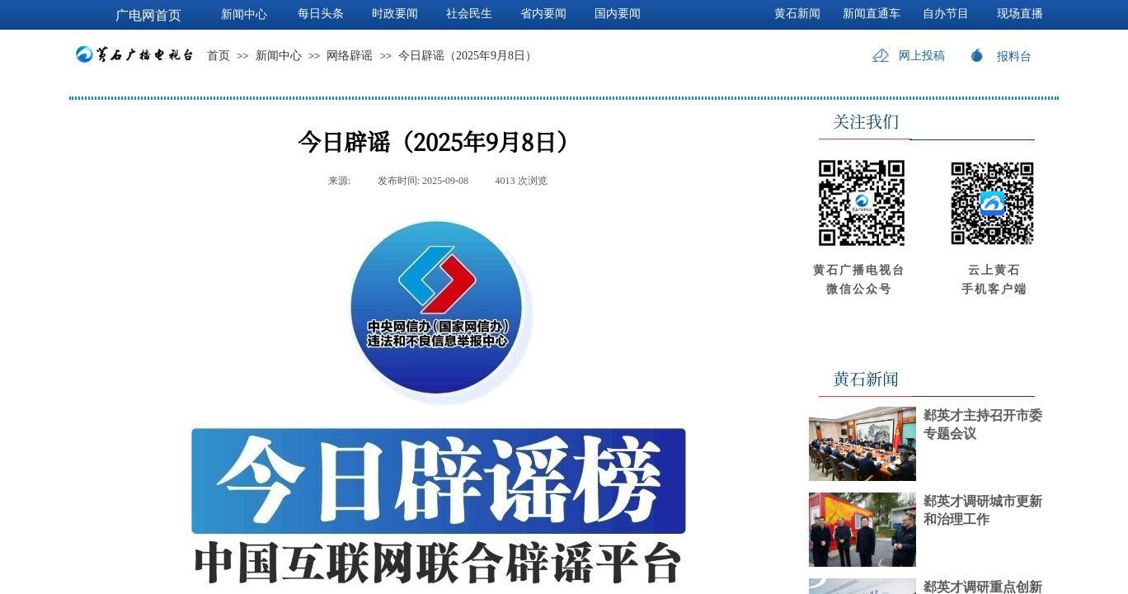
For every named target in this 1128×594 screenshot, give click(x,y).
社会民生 (469, 13)
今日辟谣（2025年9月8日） (467, 56)
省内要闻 (543, 13)
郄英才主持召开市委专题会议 (983, 424)
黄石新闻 (797, 13)
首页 (218, 56)
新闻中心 (279, 56)
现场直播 (1020, 13)
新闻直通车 (871, 13)
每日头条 (321, 13)
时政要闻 (395, 13)
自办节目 (946, 13)
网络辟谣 (350, 56)
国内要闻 (618, 13)
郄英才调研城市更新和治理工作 (983, 510)
